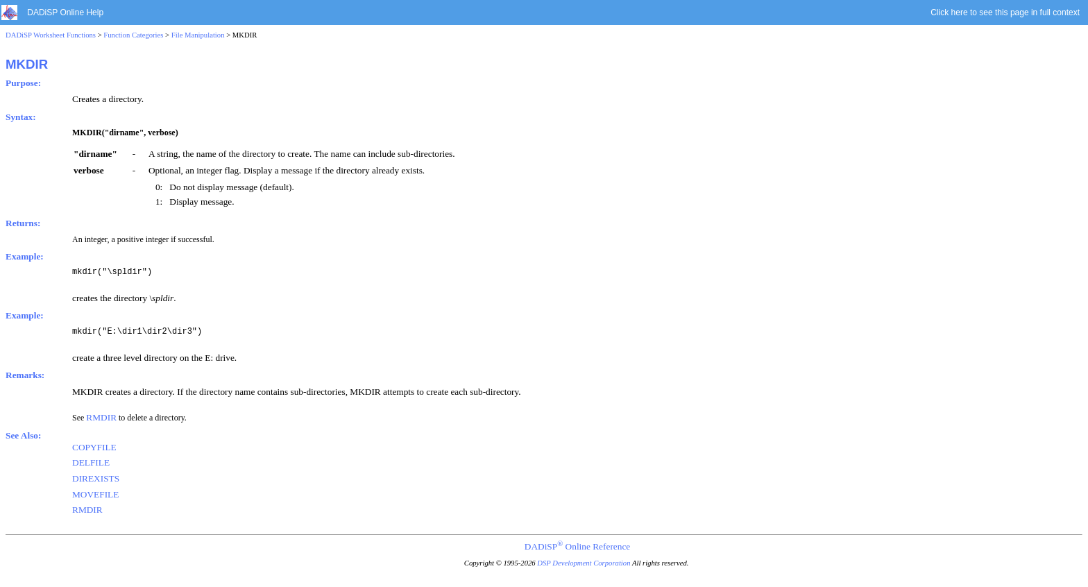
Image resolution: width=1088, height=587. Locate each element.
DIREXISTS (95, 478)
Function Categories (133, 35)
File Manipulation (198, 35)
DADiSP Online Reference (577, 546)
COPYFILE (94, 447)
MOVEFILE (95, 494)
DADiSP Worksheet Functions (51, 35)
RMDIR (101, 417)
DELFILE (91, 462)
